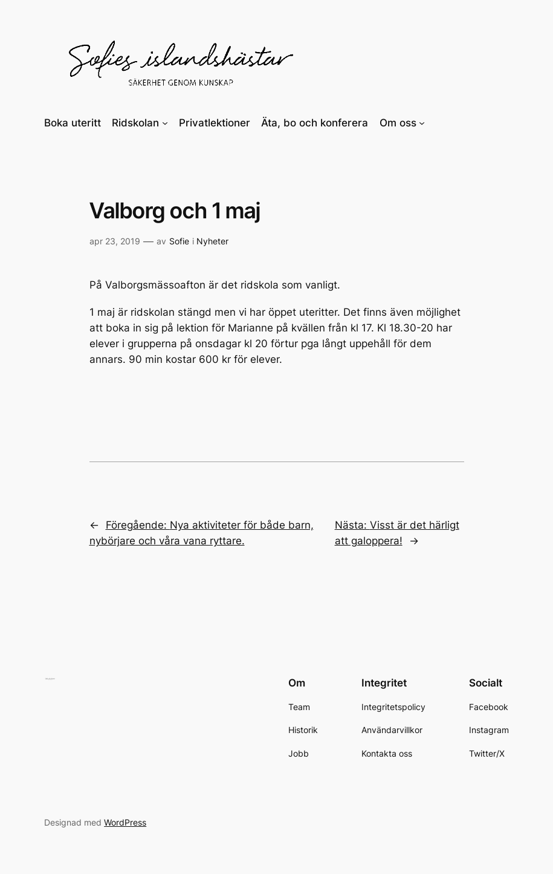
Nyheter (212, 241)
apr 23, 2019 (114, 241)
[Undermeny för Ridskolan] (165, 123)
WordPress (125, 822)
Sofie (179, 241)
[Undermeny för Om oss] (422, 123)
